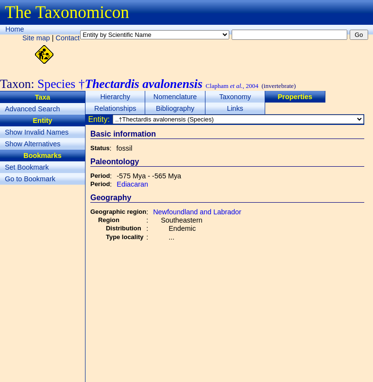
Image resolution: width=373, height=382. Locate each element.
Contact (68, 38)
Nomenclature (175, 97)
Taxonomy (235, 97)
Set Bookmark (27, 167)
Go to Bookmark (30, 179)
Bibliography (175, 108)
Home (14, 29)
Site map (36, 38)
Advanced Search (32, 109)
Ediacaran (132, 184)
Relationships (115, 108)
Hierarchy (115, 97)
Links (235, 108)
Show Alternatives (32, 144)
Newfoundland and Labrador (197, 212)
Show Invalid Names (36, 132)
